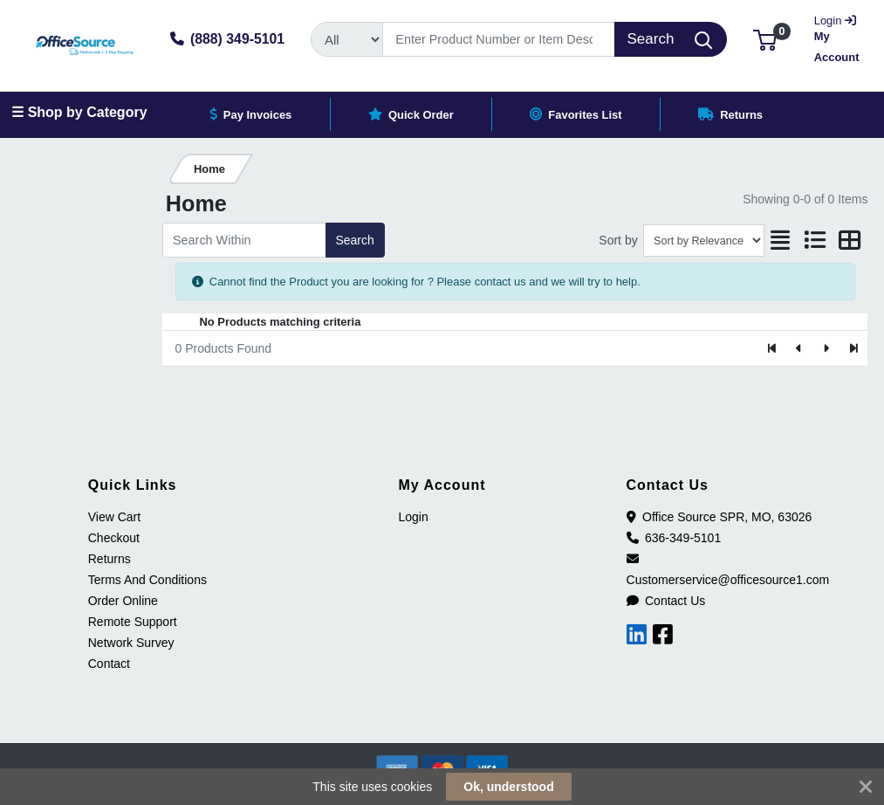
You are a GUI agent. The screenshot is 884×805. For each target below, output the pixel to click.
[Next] (825, 348)
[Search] (498, 39)
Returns (109, 559)
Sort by (618, 240)
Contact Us (666, 601)
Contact (109, 664)
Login (413, 517)
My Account (837, 37)
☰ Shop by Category (79, 112)
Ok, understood (508, 787)
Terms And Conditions (147, 580)
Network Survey (131, 643)
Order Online (123, 601)
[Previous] (799, 348)
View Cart (114, 517)
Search (354, 240)
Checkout (114, 538)
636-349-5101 (674, 538)
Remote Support (132, 622)
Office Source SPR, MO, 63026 (719, 517)
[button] (765, 38)
